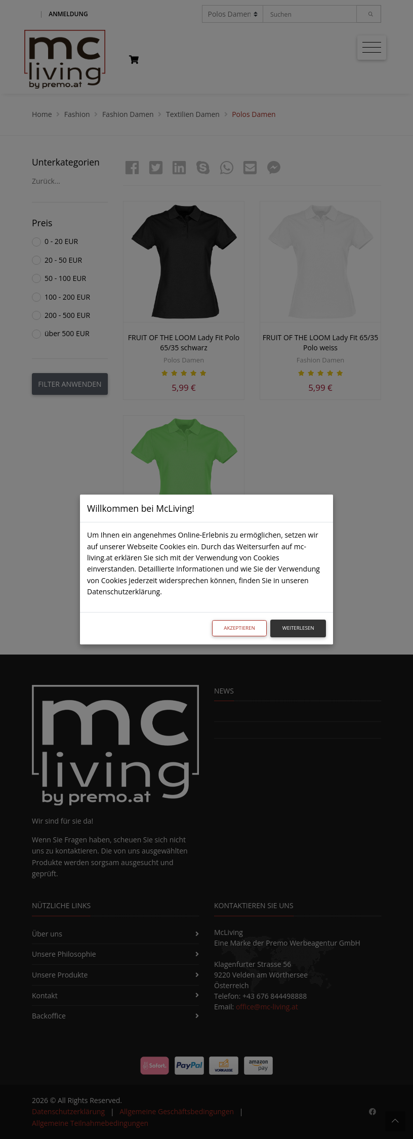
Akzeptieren (239, 628)
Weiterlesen (298, 628)
